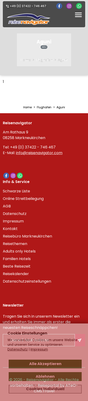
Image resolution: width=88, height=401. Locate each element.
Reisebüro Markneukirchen (27, 236)
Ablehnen (45, 376)
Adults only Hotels (19, 251)
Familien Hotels (17, 258)
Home (26, 60)
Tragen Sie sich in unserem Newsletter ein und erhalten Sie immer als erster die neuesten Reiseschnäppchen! (41, 322)
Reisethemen (15, 243)
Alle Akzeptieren (45, 363)
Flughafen (44, 60)
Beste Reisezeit (17, 266)
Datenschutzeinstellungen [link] (27, 281)
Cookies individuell (45, 389)
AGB (7, 206)
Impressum (13, 221)
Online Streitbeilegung (23, 198)
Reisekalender (16, 273)
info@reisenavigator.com (39, 153)
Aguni (62, 60)
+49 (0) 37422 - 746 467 (28, 6)
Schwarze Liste (16, 191)
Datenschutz (15, 213)
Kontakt (10, 228)
